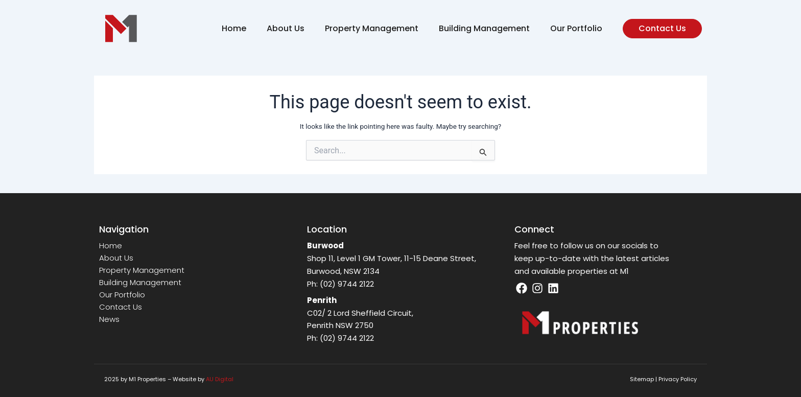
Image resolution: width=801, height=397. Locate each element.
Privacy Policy (677, 379)
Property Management (371, 28)
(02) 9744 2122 (347, 283)
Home (234, 28)
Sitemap (642, 379)
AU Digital (219, 379)
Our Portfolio (576, 28)
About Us (285, 28)
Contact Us (120, 306)
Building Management (484, 28)
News (109, 319)
